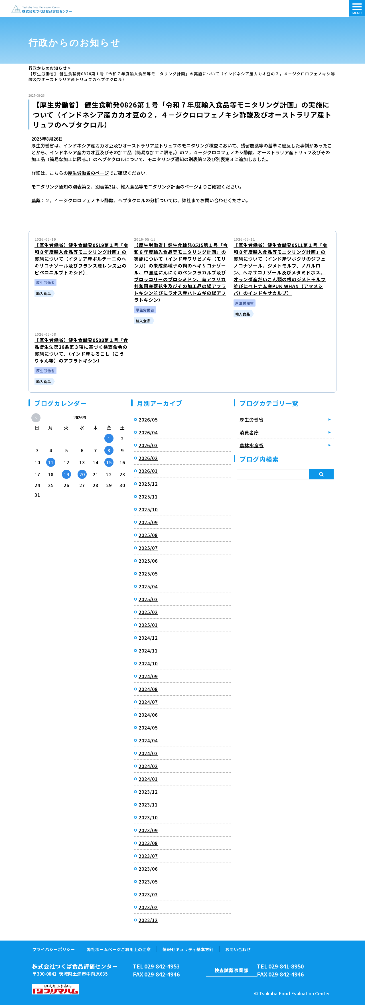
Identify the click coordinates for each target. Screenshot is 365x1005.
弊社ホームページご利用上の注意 (119, 949)
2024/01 (148, 778)
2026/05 (148, 419)
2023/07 (148, 855)
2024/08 (148, 688)
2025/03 (148, 598)
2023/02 (148, 906)
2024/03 (148, 752)
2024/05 (148, 727)
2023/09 (148, 829)
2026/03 (148, 444)
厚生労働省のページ (88, 172)
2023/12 (148, 791)
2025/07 (148, 547)
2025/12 (148, 483)
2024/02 (148, 765)
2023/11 (148, 804)
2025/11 (148, 496)
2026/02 (148, 457)
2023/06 (148, 868)
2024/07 (148, 701)
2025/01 (148, 624)
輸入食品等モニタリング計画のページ (159, 186)
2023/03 (148, 894)
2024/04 (148, 740)
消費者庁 (249, 432)
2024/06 (148, 714)
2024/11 (148, 650)
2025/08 (148, 534)
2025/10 (148, 509)
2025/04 (148, 586)
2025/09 (148, 521)
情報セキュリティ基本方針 (188, 949)
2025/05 (148, 573)
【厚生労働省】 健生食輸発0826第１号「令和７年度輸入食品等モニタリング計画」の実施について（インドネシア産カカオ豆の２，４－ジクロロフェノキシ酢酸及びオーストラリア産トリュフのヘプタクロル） (41, 9)
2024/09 (148, 675)
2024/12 (148, 637)
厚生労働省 (252, 419)
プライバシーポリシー (53, 949)
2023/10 (148, 817)
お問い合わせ (238, 949)
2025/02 (148, 611)
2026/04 (148, 432)
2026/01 (148, 470)
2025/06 (148, 560)
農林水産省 (252, 444)
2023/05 (148, 881)
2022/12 (148, 919)
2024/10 (148, 663)
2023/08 (148, 842)
